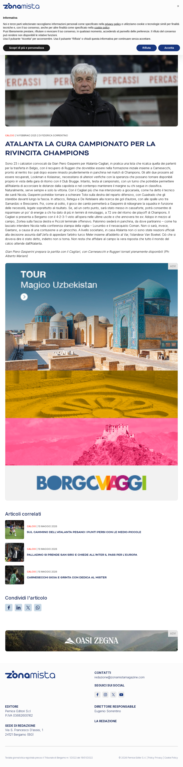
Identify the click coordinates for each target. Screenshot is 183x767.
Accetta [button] (169, 47)
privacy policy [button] (113, 24)
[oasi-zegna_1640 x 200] (91, 640)
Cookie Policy (171, 757)
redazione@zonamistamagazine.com (119, 677)
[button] (178, 6)
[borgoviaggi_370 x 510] (91, 381)
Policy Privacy (155, 757)
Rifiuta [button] (147, 47)
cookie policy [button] (101, 27)
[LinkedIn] (18, 607)
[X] (28, 607)
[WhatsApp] (37, 607)
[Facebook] (8, 607)
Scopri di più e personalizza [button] (26, 47)
